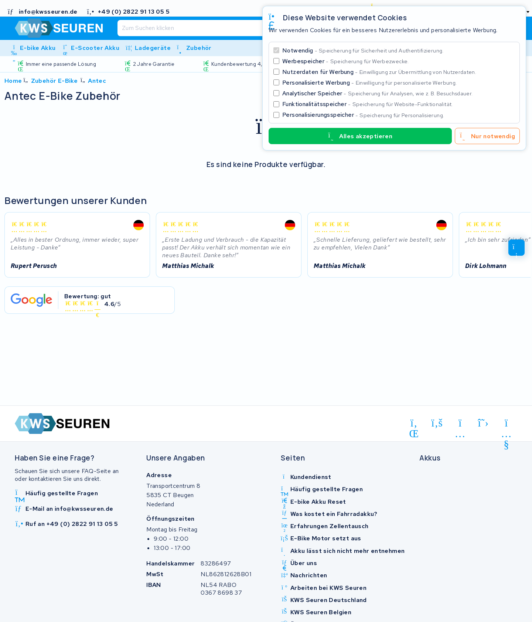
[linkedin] (414, 424)
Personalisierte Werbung (369, 82)
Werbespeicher (345, 61)
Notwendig (363, 50)
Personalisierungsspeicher (363, 115)
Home (13, 81)
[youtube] (506, 424)
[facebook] (437, 423)
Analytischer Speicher (377, 93)
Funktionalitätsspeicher (367, 104)
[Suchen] (246, 28)
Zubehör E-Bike (54, 81)
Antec (97, 81)
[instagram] (460, 424)
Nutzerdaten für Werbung (379, 72)
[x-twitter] (483, 423)
